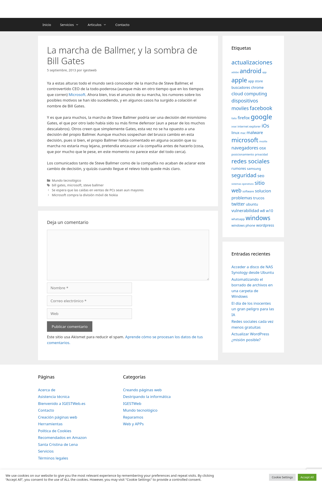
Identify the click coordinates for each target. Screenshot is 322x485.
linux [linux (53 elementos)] (235, 132)
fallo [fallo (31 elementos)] (234, 118)
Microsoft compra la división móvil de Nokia (85, 195)
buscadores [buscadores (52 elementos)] (240, 87)
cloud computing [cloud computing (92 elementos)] (249, 94)
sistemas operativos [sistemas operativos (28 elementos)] (242, 183)
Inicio (46, 24)
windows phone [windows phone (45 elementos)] (243, 225)
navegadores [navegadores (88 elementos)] (244, 148)
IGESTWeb (132, 403)
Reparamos (133, 417)
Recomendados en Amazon (62, 437)
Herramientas (50, 423)
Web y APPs (133, 423)
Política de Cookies (54, 430)
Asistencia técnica (54, 396)
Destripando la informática (147, 396)
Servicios (71, 24)
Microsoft (77, 94)
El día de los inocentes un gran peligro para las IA (252, 309)
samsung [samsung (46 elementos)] (254, 168)
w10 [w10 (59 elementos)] (269, 210)
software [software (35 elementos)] (248, 191)
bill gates (59, 185)
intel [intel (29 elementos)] (234, 126)
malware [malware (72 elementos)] (255, 132)
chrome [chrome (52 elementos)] (257, 87)
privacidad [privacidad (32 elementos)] (261, 154)
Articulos (99, 24)
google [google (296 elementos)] (261, 116)
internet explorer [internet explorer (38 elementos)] (249, 126)
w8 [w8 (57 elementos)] (262, 210)
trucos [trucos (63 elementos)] (259, 197)
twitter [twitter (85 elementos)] (238, 204)
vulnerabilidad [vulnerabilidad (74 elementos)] (245, 210)
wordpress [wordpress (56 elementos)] (265, 225)
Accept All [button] (307, 477)
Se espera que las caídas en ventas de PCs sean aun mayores (98, 190)
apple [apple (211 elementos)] (239, 80)
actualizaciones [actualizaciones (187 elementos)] (251, 62)
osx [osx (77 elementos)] (262, 148)
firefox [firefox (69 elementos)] (244, 117)
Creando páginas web (142, 389)
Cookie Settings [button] (282, 477)
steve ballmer (93, 185)
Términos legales (53, 458)
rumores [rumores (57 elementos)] (238, 168)
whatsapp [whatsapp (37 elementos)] (238, 219)
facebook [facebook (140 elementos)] (261, 108)
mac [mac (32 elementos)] (243, 133)
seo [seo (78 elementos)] (260, 176)
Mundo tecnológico (66, 180)
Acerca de (46, 389)
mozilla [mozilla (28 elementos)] (263, 141)
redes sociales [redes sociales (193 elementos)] (250, 161)
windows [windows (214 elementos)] (258, 218)
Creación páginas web (57, 417)
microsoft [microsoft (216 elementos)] (244, 140)
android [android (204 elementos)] (250, 71)
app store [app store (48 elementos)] (255, 81)
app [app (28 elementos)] (264, 72)
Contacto (122, 24)
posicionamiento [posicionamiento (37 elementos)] (242, 154)
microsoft (74, 185)
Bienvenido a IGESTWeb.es (61, 403)
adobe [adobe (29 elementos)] (235, 72)
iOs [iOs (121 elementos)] (265, 125)
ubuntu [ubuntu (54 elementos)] (252, 204)
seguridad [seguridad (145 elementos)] (243, 175)
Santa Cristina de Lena (58, 444)
